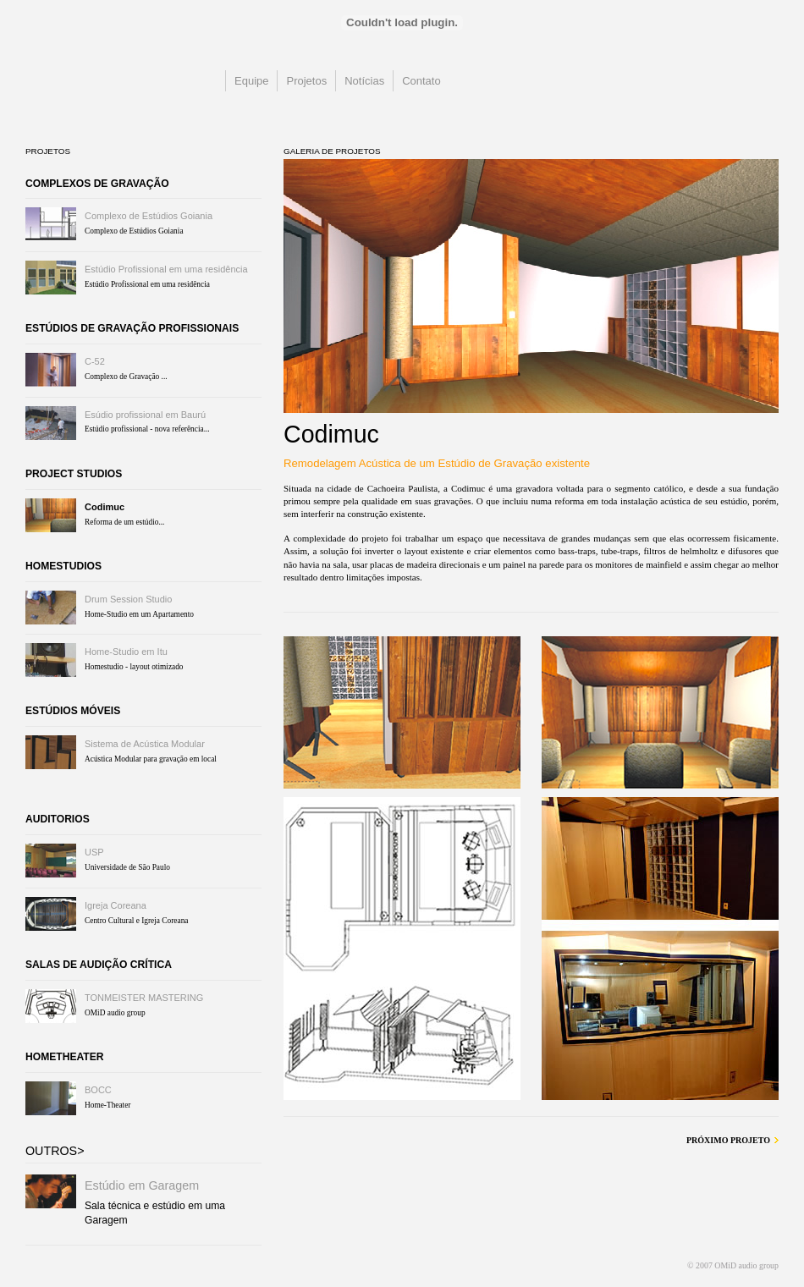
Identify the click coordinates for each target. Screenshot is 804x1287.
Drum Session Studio (128, 599)
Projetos (306, 80)
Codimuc (104, 507)
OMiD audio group (109, 97)
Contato (421, 80)
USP (94, 852)
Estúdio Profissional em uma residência (166, 269)
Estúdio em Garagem (142, 1185)
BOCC (98, 1090)
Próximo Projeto (728, 1140)
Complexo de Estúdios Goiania (148, 216)
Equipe (251, 80)
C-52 (95, 361)
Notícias (364, 80)
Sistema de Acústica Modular (145, 744)
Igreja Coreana (115, 905)
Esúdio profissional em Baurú (145, 415)
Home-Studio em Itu (126, 651)
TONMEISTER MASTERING (144, 998)
